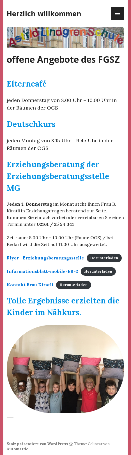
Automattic (17, 449)
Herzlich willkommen (44, 13)
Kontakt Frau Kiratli (30, 284)
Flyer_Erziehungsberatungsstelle (45, 258)
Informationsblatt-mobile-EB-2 (42, 271)
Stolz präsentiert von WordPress (37, 444)
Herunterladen (104, 258)
